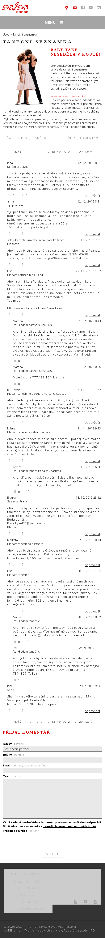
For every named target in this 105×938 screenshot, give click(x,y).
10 (36, 152)
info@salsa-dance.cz (74, 7)
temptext (66, 7)
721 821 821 (30, 901)
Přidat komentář (82, 138)
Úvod (6, 34)
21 (70, 152)
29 (81, 152)
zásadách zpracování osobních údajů (69, 826)
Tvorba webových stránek (43, 930)
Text (12, 776)
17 (47, 152)
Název (13, 743)
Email (25, 765)
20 (64, 152)
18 (53, 152)
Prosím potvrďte (21, 831)
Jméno (13, 754)
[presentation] (31, 841)
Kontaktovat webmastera (57, 926)
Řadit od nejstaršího (27, 138)
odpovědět (92, 195)
